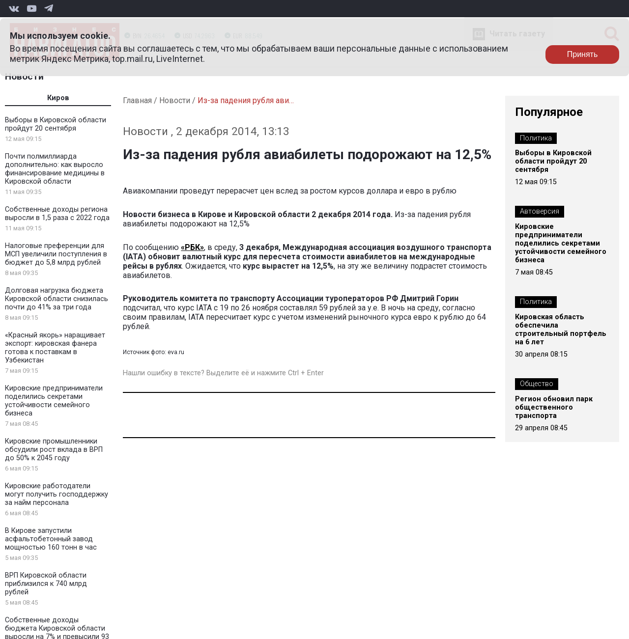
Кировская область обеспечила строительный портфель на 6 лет (560, 329)
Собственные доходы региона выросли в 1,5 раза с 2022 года (57, 213)
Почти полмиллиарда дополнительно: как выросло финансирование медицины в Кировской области (55, 169)
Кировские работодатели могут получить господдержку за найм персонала (56, 494)
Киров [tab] (58, 98)
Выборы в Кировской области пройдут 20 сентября (55, 124)
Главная (137, 100)
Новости (24, 76)
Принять (582, 54)
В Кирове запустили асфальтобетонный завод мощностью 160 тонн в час (51, 539)
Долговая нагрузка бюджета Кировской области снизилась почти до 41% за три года (56, 298)
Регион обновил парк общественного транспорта (554, 407)
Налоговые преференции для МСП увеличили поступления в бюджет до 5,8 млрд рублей (56, 254)
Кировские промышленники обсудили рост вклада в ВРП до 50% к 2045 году (54, 449)
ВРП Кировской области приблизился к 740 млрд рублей (46, 583)
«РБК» (192, 247)
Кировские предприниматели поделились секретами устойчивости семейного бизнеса (54, 400)
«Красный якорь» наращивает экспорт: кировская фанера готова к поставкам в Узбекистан (55, 347)
